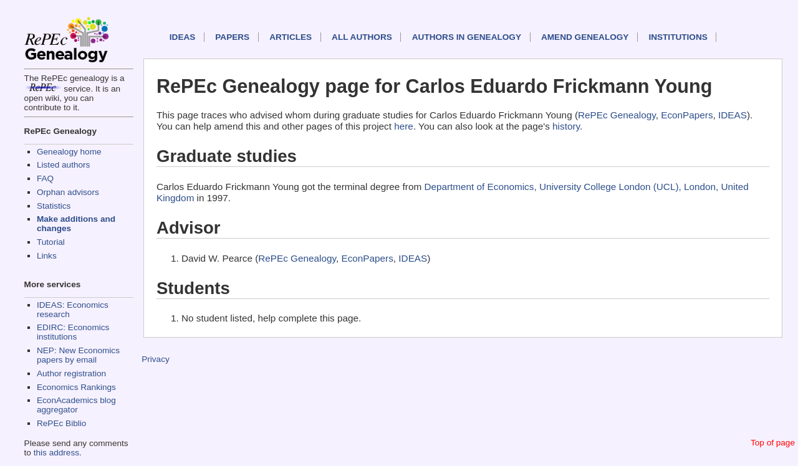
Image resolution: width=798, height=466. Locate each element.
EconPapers (687, 115)
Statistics (53, 206)
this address (56, 452)
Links (47, 255)
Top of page (773, 442)
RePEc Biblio (61, 423)
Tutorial (51, 242)
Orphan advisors (68, 192)
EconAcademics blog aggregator (76, 405)
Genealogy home (69, 151)
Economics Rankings (76, 387)
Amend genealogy (584, 37)
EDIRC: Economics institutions (73, 332)
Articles (290, 37)
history (566, 126)
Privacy (156, 359)
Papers (232, 37)
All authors (362, 37)
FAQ (45, 178)
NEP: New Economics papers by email (78, 355)
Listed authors (63, 164)
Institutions (677, 37)
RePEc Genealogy (617, 115)
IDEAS (183, 37)
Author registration (71, 373)
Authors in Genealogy (466, 37)
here (403, 126)
